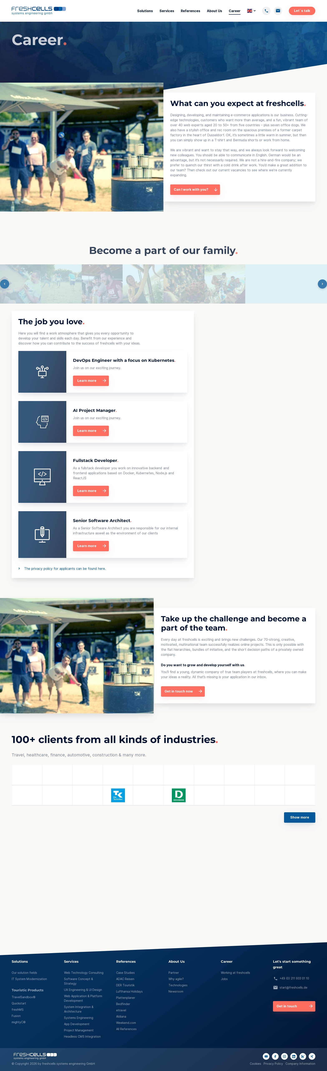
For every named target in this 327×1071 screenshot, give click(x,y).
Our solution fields (24, 972)
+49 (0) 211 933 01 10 (291, 978)
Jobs (224, 979)
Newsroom (176, 991)
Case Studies (125, 972)
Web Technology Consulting (83, 972)
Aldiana (121, 1016)
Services (167, 11)
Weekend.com (126, 1022)
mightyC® (19, 1022)
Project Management (79, 1030)
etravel (121, 1010)
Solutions (145, 11)
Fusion (16, 1016)
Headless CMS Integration (82, 1036)
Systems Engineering (78, 1017)
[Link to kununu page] (302, 1056)
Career (234, 11)
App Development (76, 1024)
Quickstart (19, 1003)
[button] (163, 814)
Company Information (300, 1063)
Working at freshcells (235, 972)
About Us (214, 11)
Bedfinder (123, 1004)
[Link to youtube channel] (266, 1056)
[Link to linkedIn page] (293, 1056)
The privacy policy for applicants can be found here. (150, 568)
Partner (174, 972)
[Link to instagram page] (284, 1056)
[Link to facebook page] (275, 1056)
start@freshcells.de (290, 987)
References (190, 11)
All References (126, 1029)
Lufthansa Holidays (129, 991)
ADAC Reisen (125, 979)
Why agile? (176, 979)
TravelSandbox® (23, 997)
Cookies (255, 1063)
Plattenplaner (125, 997)
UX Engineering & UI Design (83, 990)
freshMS (18, 1009)
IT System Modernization (29, 979)
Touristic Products (28, 990)
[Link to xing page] (312, 1056)
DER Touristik (125, 985)
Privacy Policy (273, 1063)
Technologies (178, 985)
